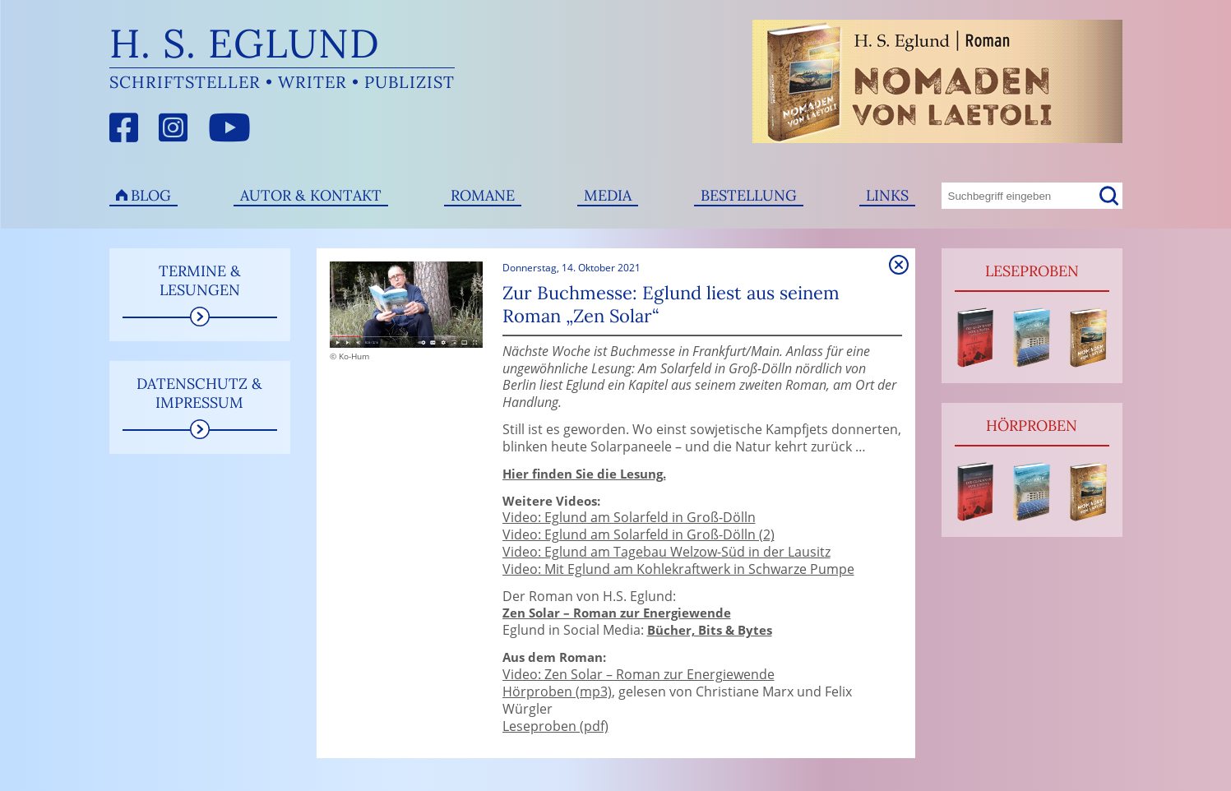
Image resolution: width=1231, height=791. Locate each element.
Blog (151, 195)
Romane (483, 195)
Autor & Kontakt (311, 195)
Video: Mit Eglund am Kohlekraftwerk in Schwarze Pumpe (678, 569)
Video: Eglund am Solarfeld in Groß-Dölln (629, 517)
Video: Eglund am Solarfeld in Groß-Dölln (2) (638, 534)
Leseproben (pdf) (555, 726)
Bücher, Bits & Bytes (709, 630)
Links (887, 195)
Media (608, 195)
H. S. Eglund (244, 43)
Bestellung (749, 195)
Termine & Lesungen (200, 280)
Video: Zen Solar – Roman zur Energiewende (638, 674)
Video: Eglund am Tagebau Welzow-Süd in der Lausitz (666, 552)
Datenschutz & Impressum (199, 393)
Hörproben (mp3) (557, 691)
